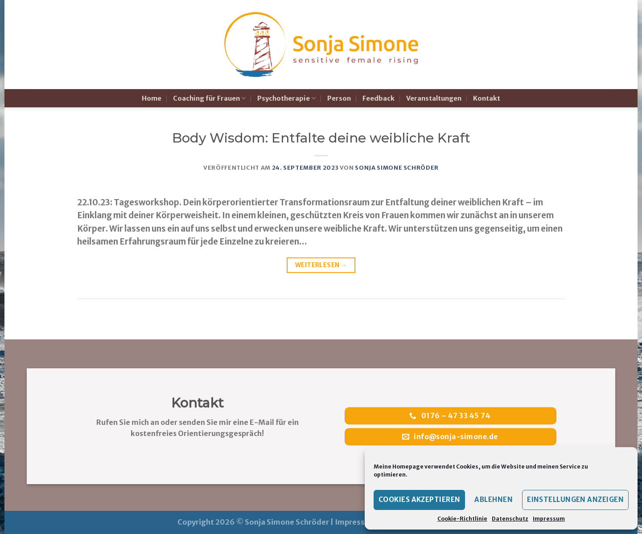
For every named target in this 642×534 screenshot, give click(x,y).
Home (151, 98)
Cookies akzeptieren (420, 499)
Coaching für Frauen (209, 98)
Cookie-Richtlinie (462, 518)
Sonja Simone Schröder (397, 167)
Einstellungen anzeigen (575, 499)
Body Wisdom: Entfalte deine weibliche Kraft (321, 138)
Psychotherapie (286, 98)
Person (339, 98)
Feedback (378, 98)
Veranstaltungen (433, 98)
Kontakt (486, 98)
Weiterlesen (321, 265)
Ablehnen (493, 499)
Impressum (549, 518)
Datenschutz (510, 518)
